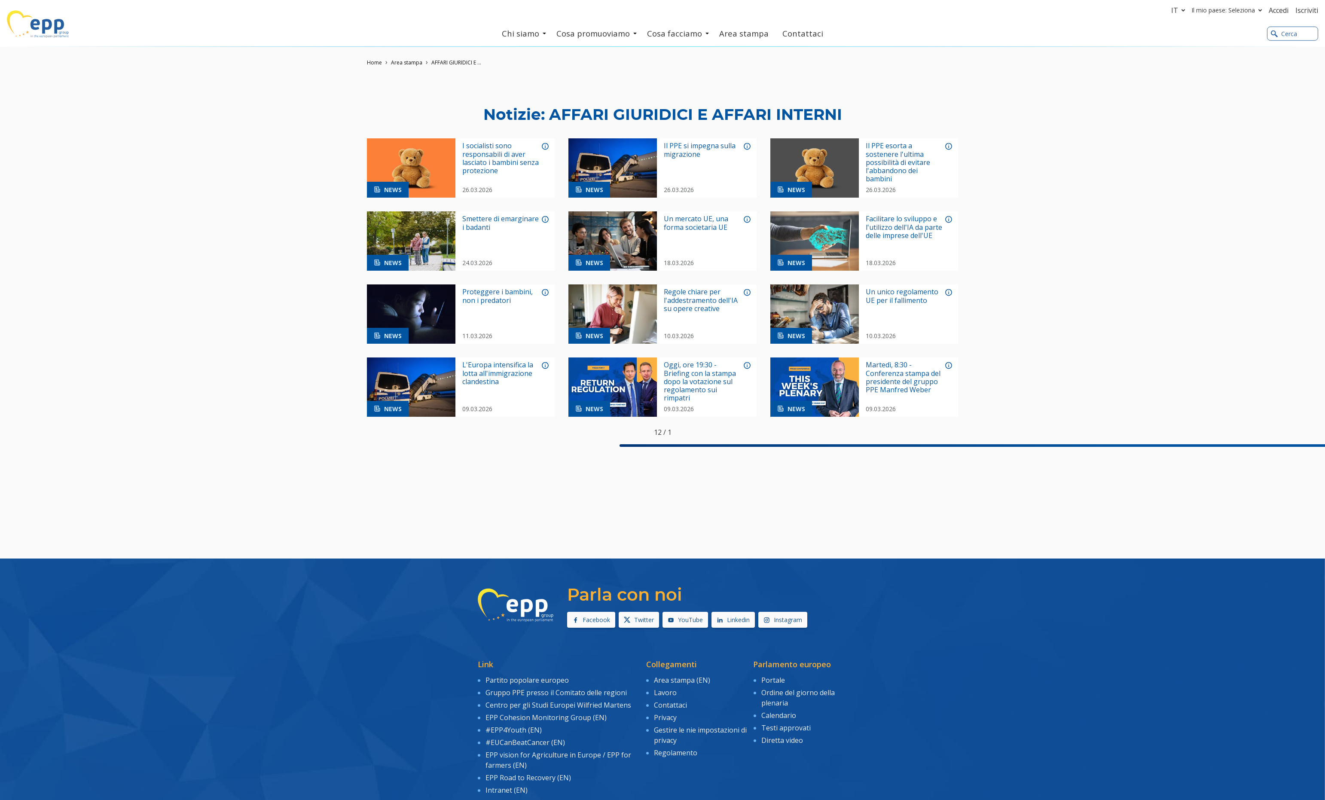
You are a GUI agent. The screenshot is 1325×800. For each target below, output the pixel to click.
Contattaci (670, 704)
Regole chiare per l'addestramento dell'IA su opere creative (701, 300)
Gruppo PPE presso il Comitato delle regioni (556, 692)
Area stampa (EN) (682, 680)
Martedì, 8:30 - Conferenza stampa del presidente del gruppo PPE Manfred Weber (903, 377)
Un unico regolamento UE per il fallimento (902, 296)
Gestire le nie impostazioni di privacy (700, 735)
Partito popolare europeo (527, 680)
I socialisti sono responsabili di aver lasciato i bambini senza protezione (500, 158)
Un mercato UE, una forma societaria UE (696, 223)
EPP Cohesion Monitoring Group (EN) (546, 717)
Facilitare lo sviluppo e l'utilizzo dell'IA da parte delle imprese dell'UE (904, 227)
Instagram (782, 620)
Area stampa (406, 62)
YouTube (685, 620)
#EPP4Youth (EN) (513, 729)
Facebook (591, 620)
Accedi (1278, 10)
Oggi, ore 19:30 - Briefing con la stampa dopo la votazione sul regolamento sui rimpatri (700, 381)
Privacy (665, 717)
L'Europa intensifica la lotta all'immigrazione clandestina (497, 373)
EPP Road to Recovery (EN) (528, 777)
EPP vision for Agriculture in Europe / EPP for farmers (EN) (558, 759)
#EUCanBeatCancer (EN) (525, 742)
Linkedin (733, 620)
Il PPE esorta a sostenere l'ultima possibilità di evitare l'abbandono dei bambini (898, 162)
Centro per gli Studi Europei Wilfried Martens (558, 704)
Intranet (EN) (506, 789)
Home (374, 62)
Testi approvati (786, 727)
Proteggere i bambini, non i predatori (497, 296)
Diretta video (782, 740)
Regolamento (675, 752)
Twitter (639, 620)
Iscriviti (1306, 10)
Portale (773, 680)
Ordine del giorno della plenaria (798, 698)
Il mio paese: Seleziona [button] (1228, 10)
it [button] (1179, 10)
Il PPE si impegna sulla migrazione (700, 150)
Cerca (1284, 34)
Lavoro (665, 692)
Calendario (778, 715)
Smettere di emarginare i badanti (500, 223)
